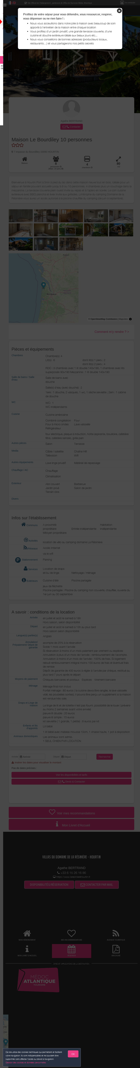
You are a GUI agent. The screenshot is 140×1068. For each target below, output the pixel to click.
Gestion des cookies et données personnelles (26, 1062)
